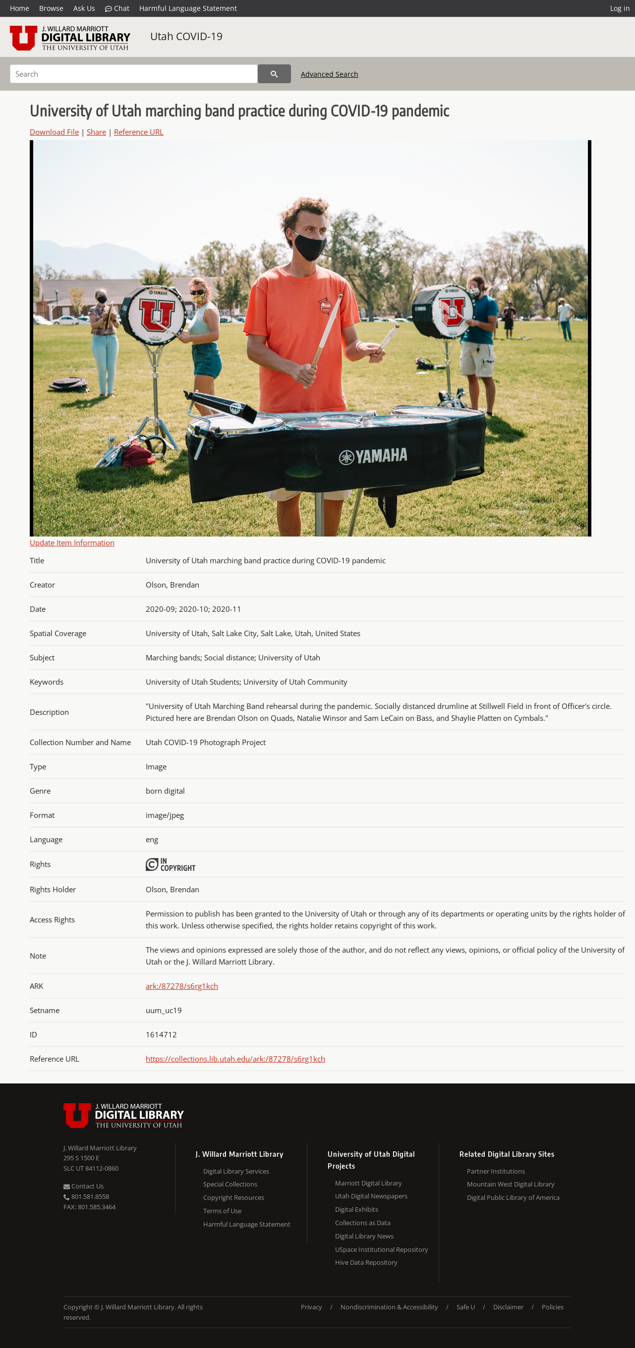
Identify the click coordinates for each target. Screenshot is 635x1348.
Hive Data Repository (366, 1262)
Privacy (311, 1306)
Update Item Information (72, 542)
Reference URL (139, 132)
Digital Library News (364, 1236)
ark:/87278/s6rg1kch (182, 986)
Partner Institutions (496, 1171)
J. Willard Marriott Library (100, 1147)
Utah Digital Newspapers (371, 1195)
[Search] (134, 73)
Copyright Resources (233, 1197)
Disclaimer (508, 1306)
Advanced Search (329, 74)
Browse (51, 8)
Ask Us (84, 8)
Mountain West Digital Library (511, 1184)
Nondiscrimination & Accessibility (389, 1306)
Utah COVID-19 (186, 36)
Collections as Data (363, 1222)
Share (96, 132)
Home (19, 8)
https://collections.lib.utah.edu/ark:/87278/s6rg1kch (235, 1059)
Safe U (466, 1306)
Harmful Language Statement (188, 8)
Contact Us (83, 1186)
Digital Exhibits (356, 1209)
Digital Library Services (236, 1171)
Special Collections (230, 1184)
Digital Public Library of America (513, 1197)
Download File (54, 132)
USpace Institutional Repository (381, 1249)
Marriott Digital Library (368, 1183)
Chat (117, 8)
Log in (620, 8)
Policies (553, 1306)
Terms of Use (222, 1210)
